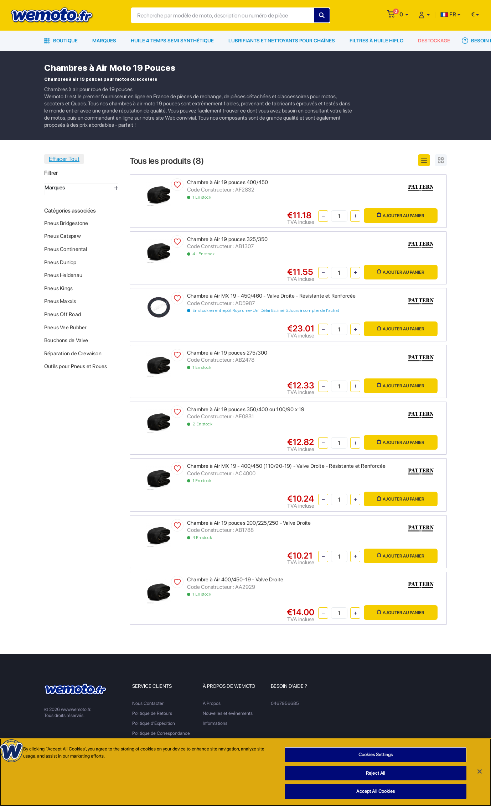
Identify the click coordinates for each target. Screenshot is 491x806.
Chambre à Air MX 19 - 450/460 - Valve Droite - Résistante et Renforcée (271, 296)
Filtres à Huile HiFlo (376, 40)
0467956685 (285, 703)
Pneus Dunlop (60, 262)
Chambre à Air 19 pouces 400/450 (227, 182)
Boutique (61, 40)
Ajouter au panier (400, 215)
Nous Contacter (148, 703)
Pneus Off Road (62, 314)
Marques (104, 40)
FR (448, 14)
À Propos (212, 703)
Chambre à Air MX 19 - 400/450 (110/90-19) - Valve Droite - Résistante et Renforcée (286, 466)
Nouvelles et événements (228, 713)
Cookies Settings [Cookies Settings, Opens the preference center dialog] (375, 756)
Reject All (375, 774)
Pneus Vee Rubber (65, 327)
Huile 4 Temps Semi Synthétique (172, 40)
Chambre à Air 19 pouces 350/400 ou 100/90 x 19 (246, 409)
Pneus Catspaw (62, 236)
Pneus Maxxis (60, 301)
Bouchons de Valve (66, 340)
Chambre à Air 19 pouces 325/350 (227, 239)
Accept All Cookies (375, 793)
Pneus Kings (58, 288)
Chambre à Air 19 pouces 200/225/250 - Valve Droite (249, 523)
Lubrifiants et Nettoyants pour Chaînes (281, 40)
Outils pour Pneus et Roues (75, 366)
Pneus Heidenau (63, 275)
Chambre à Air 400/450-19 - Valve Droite (235, 579)
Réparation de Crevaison (73, 353)
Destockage (434, 40)
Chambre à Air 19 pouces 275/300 (227, 353)
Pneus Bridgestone (66, 223)
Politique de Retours (152, 713)
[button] (403, 14)
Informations (215, 723)
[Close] (479, 773)
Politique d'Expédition (153, 723)
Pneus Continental (65, 249)
